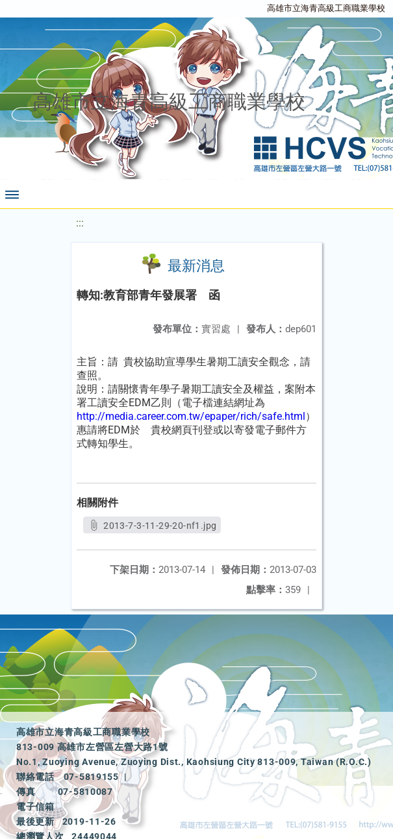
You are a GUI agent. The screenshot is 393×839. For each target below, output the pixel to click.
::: (80, 223)
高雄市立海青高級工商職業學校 (326, 8)
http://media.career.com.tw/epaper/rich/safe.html (191, 416)
